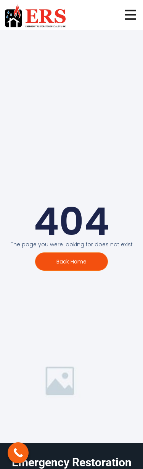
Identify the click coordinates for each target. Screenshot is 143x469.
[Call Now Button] (18, 452)
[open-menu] (130, 15)
